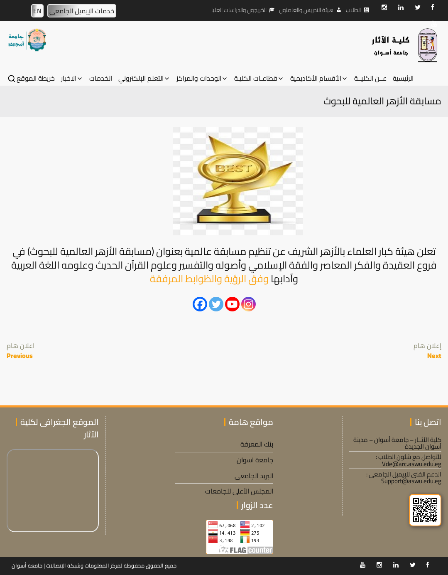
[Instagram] (248, 304)
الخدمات (100, 78)
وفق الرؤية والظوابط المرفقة (209, 278)
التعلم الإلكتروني (141, 78)
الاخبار (68, 78)
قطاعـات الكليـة (255, 78)
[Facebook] (200, 304)
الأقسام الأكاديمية (315, 78)
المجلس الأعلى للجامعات (239, 491)
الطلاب (353, 10)
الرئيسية (403, 78)
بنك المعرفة (256, 444)
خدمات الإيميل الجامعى (81, 11)
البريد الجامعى (254, 475)
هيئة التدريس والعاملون (306, 10)
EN (37, 11)
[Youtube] (232, 304)
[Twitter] (216, 304)
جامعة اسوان (255, 460)
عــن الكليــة (370, 78)
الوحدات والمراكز (198, 78)
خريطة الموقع (36, 78)
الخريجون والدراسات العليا (239, 10)
